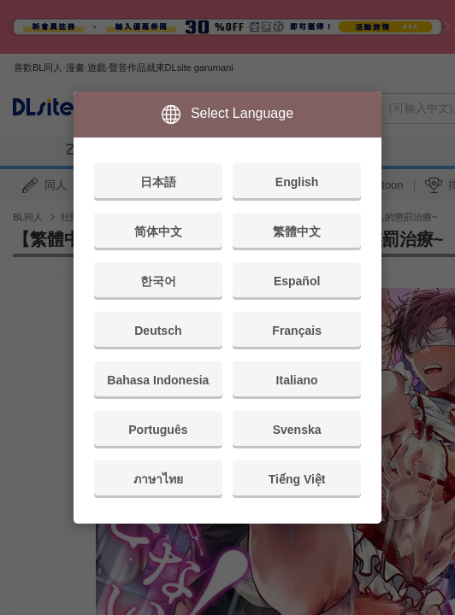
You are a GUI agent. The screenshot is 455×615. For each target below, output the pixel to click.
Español (297, 281)
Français (297, 330)
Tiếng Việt (297, 479)
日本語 (158, 182)
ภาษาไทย (158, 479)
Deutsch (157, 330)
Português (157, 429)
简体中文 (158, 231)
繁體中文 (297, 231)
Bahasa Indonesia (158, 380)
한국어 (158, 281)
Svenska (297, 429)
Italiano (297, 380)
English (297, 182)
